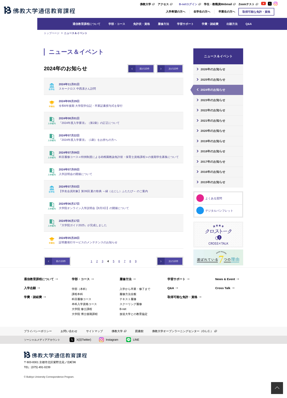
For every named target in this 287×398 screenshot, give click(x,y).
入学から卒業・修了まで (135, 288)
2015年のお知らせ (213, 182)
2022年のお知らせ (213, 110)
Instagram (108, 339)
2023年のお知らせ (213, 100)
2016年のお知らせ (213, 171)
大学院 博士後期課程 (85, 314)
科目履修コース (81, 299)
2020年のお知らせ (213, 130)
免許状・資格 (141, 23)
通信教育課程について (86, 23)
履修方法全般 (128, 294)
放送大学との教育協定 (133, 314)
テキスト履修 (128, 299)
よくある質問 (213, 198)
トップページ (51, 33)
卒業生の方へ (226, 11)
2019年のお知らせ (213, 141)
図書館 (139, 331)
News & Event (225, 279)
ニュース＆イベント (75, 33)
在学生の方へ (202, 11)
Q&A (249, 23)
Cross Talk (222, 288)
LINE (132, 339)
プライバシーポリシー (38, 331)
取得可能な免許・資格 (256, 11)
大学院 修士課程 (82, 309)
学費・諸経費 (210, 23)
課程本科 (77, 294)
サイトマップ (94, 331)
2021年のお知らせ (213, 120)
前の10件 (144, 68)
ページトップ (277, 388)
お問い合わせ (69, 331)
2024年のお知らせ (213, 89)
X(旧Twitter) (80, 339)
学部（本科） (80, 288)
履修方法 (163, 23)
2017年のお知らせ (213, 161)
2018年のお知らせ (213, 151)
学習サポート (185, 23)
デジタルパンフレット (219, 210)
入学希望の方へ (175, 11)
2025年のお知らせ (213, 79)
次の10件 (173, 68)
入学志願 (30, 288)
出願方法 (232, 23)
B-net (123, 309)
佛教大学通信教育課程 (39, 10)
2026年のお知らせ (213, 69)
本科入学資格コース (84, 304)
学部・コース (116, 23)
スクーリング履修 (131, 304)
